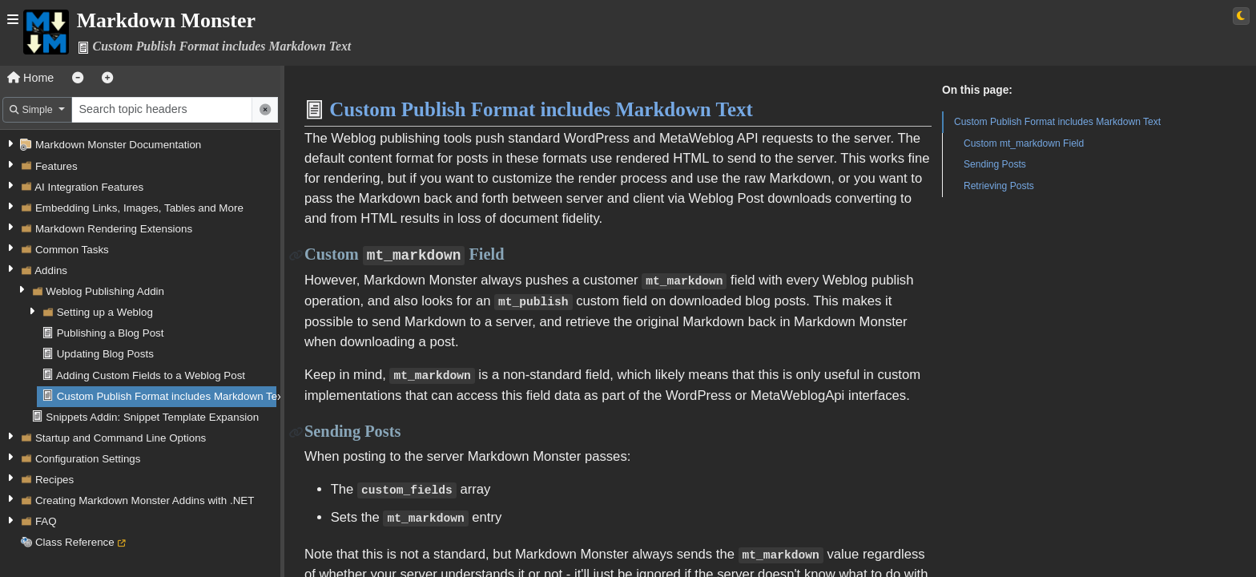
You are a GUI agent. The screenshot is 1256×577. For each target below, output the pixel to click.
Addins (50, 270)
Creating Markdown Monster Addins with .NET (145, 500)
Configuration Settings (88, 459)
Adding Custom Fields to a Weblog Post (150, 375)
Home (30, 77)
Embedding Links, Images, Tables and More (139, 208)
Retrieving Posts (999, 186)
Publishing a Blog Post (110, 333)
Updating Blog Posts (105, 354)
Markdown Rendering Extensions (113, 229)
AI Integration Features (88, 187)
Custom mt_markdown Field (1024, 143)
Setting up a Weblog (105, 312)
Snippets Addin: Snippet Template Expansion (152, 417)
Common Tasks (72, 250)
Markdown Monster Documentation (118, 145)
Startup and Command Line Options (120, 438)
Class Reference (75, 542)
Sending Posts (995, 164)
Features (56, 166)
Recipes (54, 480)
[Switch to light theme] (1241, 16)
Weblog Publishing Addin (105, 291)
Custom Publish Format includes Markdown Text (171, 396)
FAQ (46, 521)
